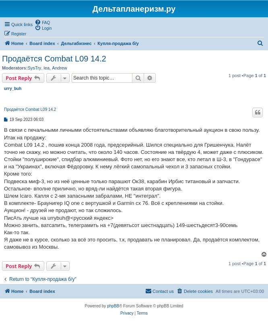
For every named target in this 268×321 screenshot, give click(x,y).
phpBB (113, 306)
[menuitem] (42, 22)
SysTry (34, 67)
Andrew (59, 67)
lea (47, 67)
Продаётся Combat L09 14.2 (54, 58)
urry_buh (12, 88)
